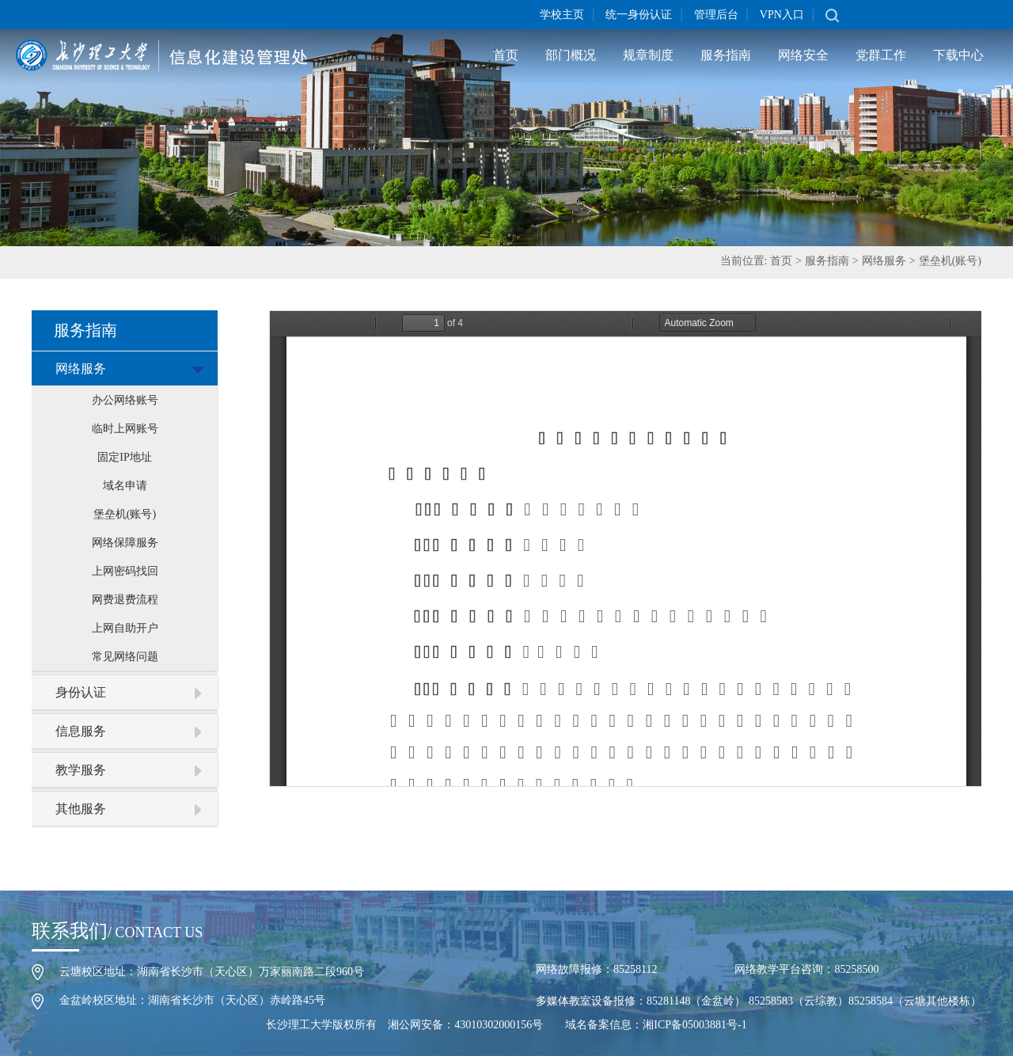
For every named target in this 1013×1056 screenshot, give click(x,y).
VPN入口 (782, 15)
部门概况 (570, 55)
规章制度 (648, 55)
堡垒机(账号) (950, 261)
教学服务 (80, 770)
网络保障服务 (125, 543)
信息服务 (80, 731)
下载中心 (958, 55)
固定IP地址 (124, 457)
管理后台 (716, 15)
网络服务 (884, 261)
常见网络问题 (125, 657)
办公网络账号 (125, 400)
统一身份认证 (638, 15)
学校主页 (562, 15)
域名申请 (125, 486)
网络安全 (803, 55)
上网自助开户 (125, 628)
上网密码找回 (125, 571)
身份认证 (80, 692)
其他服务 (80, 808)
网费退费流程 (125, 600)
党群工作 (881, 55)
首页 (505, 55)
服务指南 (725, 55)
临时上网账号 (125, 429)
